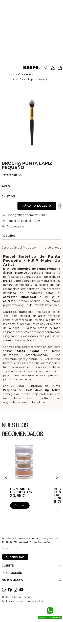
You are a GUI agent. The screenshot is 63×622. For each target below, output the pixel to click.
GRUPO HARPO (12, 580)
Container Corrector (21, 490)
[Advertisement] (31, 31)
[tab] (18, 247)
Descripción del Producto (18, 247)
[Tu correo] (31, 548)
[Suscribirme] (15, 557)
